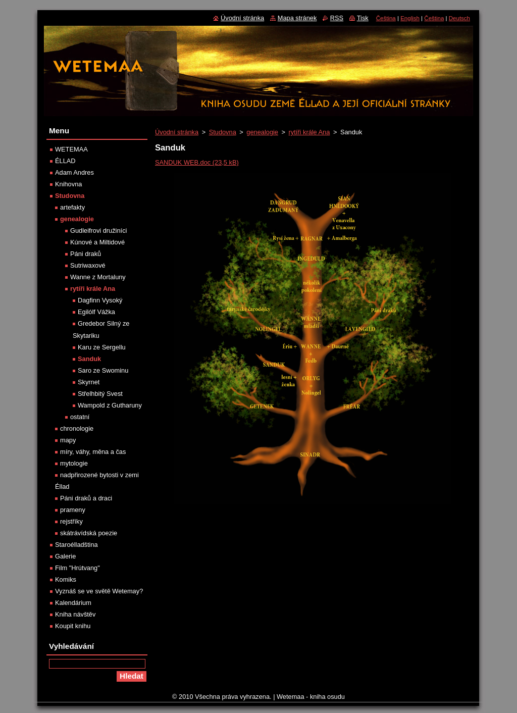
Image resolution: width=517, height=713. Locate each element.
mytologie (74, 463)
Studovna (222, 132)
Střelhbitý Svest (100, 393)
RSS (336, 18)
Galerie (65, 556)
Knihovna (68, 184)
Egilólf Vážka (96, 312)
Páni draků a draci (86, 498)
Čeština (386, 18)
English (410, 18)
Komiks (65, 579)
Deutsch (459, 18)
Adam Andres (74, 172)
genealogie (262, 132)
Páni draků (85, 254)
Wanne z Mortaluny (98, 277)
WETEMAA (71, 149)
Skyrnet (88, 382)
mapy (68, 440)
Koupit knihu (72, 626)
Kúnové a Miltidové (97, 242)
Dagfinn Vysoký (100, 300)
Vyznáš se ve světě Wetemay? (99, 591)
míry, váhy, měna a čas (93, 451)
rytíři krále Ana (309, 132)
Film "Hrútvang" (77, 568)
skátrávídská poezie (88, 533)
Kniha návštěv (75, 614)
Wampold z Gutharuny (110, 405)
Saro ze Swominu (103, 370)
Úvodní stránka (176, 132)
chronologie (76, 428)
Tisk (363, 18)
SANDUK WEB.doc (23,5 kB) (197, 162)
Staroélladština (76, 544)
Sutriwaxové (88, 265)
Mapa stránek (297, 18)
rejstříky (71, 521)
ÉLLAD (65, 161)
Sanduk (89, 359)
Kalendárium (73, 602)
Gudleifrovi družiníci (98, 230)
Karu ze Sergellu (102, 347)
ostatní (79, 417)
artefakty (72, 207)
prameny (72, 510)
